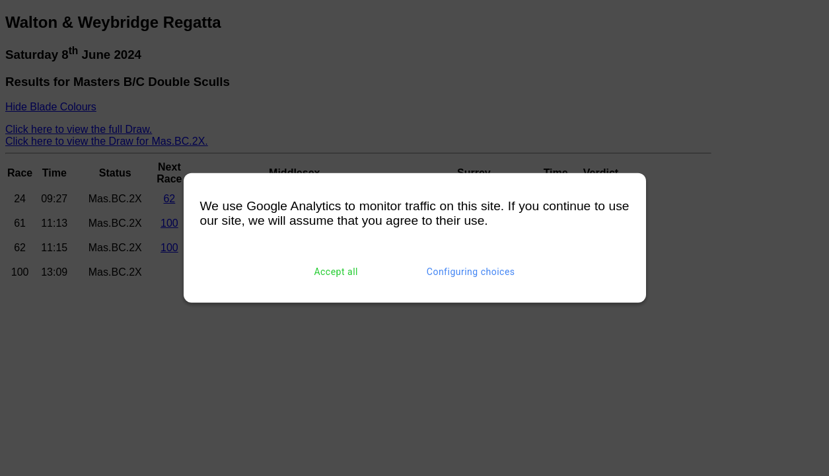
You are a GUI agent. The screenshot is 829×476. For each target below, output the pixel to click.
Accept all (335, 271)
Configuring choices (471, 271)
